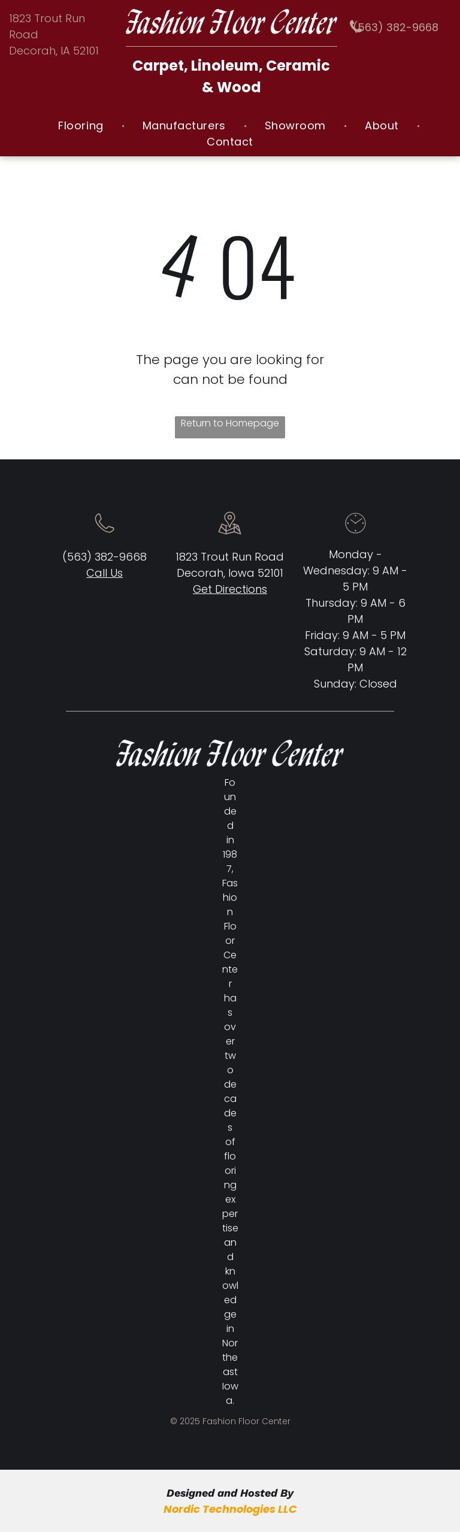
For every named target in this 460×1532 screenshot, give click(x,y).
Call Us (104, 572)
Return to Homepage (230, 423)
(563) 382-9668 (104, 556)
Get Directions (230, 589)
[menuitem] (82, 125)
